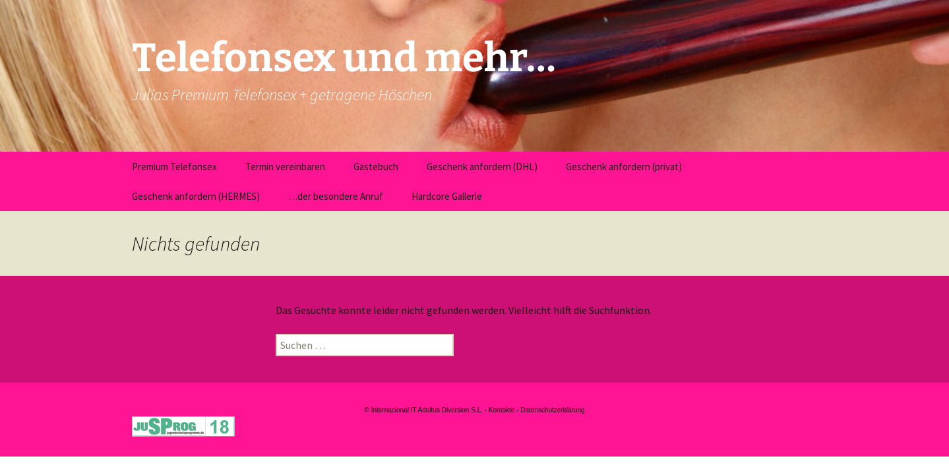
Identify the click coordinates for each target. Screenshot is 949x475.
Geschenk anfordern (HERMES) (196, 196)
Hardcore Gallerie (447, 196)
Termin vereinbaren (285, 166)
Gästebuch (375, 166)
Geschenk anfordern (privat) (624, 166)
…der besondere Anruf (335, 196)
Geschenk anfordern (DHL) (482, 166)
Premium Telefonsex (174, 166)
